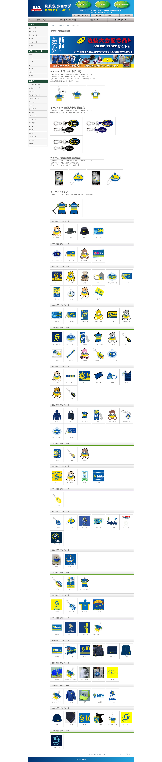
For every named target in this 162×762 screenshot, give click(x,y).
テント (31, 68)
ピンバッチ (32, 116)
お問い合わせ (129, 754)
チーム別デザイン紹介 (62, 25)
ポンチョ (32, 38)
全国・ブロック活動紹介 (68, 20)
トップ (52, 25)
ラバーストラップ (34, 98)
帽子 (30, 54)
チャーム (32, 102)
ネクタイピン (33, 112)
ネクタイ (32, 126)
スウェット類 (33, 42)
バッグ (31, 58)
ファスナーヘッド (34, 84)
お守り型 (32, 91)
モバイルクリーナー (35, 88)
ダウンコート (33, 35)
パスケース (32, 137)
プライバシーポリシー (115, 754)
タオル (31, 133)
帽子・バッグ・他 (35, 51)
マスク (31, 72)
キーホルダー (33, 109)
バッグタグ (32, 119)
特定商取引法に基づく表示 (97, 754)
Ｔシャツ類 (32, 28)
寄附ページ (94, 20)
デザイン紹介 (41, 20)
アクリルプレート (34, 95)
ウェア (31, 25)
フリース (32, 61)
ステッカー (32, 140)
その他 (31, 45)
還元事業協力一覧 (121, 20)
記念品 (31, 81)
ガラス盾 (32, 123)
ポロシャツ (32, 31)
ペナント (32, 105)
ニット (31, 65)
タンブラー (32, 130)
